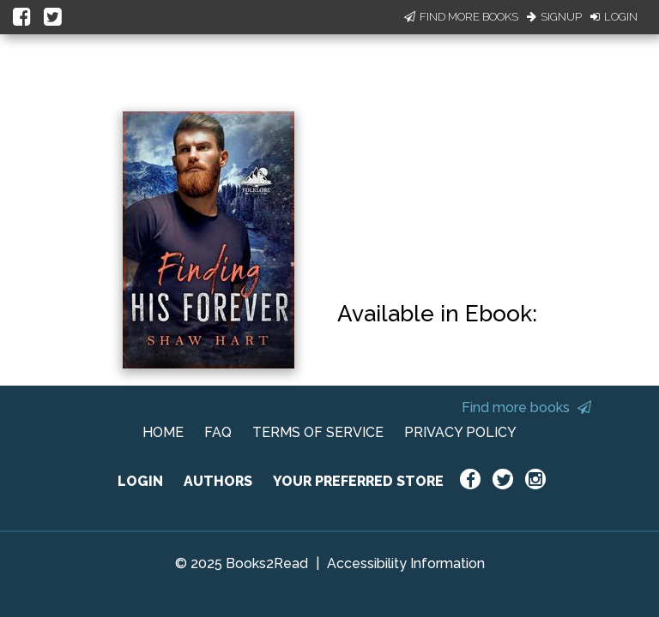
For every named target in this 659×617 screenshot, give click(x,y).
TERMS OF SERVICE (318, 432)
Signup (554, 16)
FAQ (218, 432)
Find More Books (461, 16)
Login (614, 16)
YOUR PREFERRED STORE (358, 481)
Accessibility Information (406, 563)
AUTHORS (218, 481)
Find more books (526, 407)
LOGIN (140, 481)
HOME (163, 432)
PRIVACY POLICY (460, 432)
